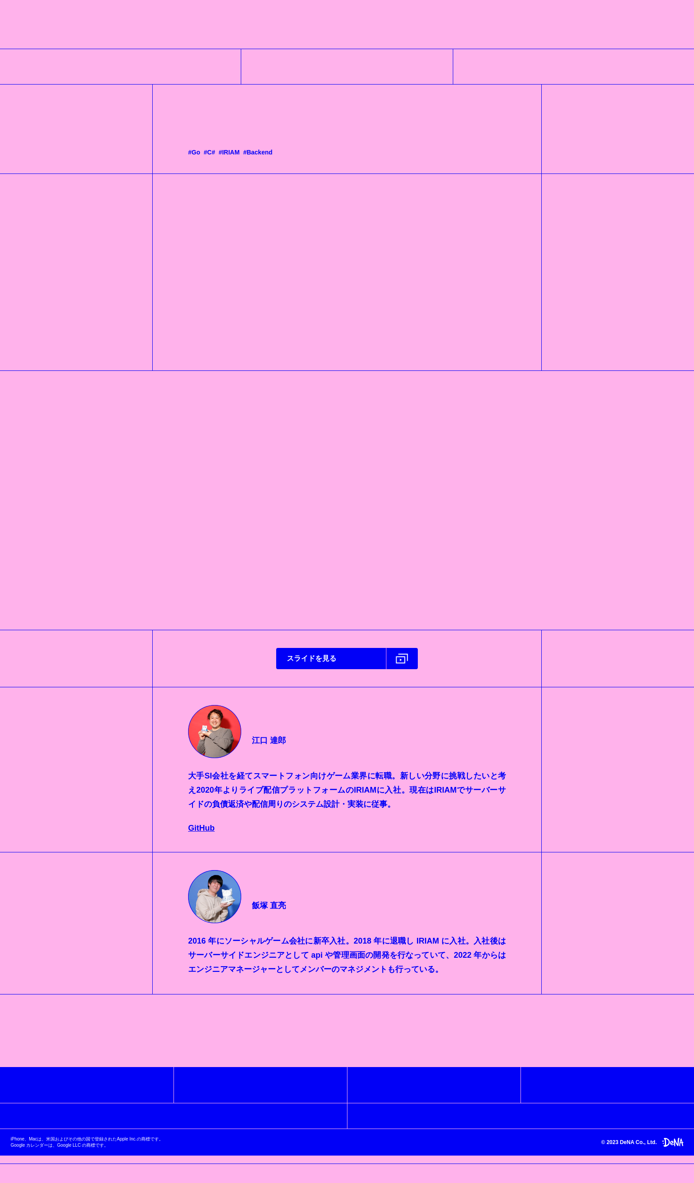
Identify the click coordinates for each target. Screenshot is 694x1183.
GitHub (201, 831)
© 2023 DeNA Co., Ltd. (642, 1150)
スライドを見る (311, 661)
